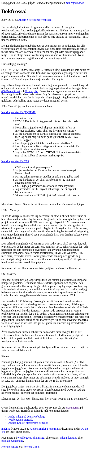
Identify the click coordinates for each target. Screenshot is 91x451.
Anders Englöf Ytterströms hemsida (28, 422)
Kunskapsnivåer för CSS (15, 161)
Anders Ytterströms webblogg (34, 19)
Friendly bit (31, 91)
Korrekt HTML (10, 446)
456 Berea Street (10, 91)
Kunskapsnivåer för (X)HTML (18, 112)
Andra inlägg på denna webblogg (26, 416)
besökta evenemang (12, 440)
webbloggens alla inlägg (30, 437)
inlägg (63, 437)
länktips (72, 437)
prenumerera (73, 407)
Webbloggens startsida (20, 419)
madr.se (5, 428)
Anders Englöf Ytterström (44, 428)
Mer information (75, 2)
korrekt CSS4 (31, 446)
